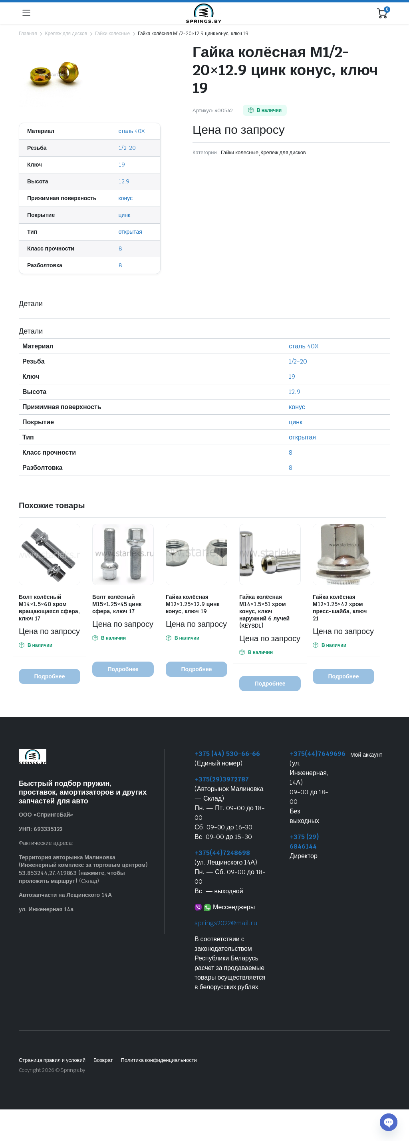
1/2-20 (127, 147)
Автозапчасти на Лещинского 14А (65, 894)
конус (126, 198)
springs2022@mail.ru (226, 923)
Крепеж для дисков (66, 33)
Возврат (103, 1060)
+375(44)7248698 (222, 853)
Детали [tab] (31, 303)
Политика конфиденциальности (159, 1060)
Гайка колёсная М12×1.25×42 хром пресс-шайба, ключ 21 (340, 607)
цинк (125, 215)
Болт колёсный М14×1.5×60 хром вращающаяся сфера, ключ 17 (49, 607)
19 (122, 164)
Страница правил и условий (52, 1060)
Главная (28, 33)
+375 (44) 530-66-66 (227, 753)
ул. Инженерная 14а (46, 909)
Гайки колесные (112, 33)
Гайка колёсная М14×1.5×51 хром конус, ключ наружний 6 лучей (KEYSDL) (264, 611)
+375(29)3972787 (222, 779)
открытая (130, 231)
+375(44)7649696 (317, 753)
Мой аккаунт (366, 754)
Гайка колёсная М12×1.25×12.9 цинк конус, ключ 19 (192, 604)
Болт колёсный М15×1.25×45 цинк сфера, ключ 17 (116, 604)
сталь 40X (132, 131)
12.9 (124, 181)
